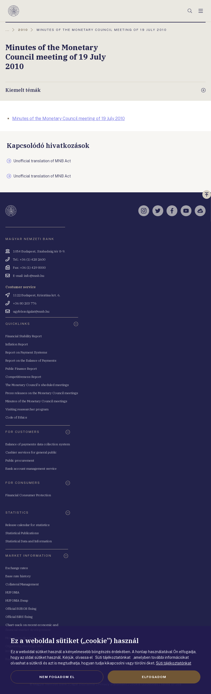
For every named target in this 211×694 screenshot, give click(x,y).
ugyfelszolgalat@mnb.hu (31, 311)
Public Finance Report (21, 369)
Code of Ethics (16, 417)
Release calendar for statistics (27, 525)
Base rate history (18, 576)
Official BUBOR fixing (20, 609)
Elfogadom (154, 677)
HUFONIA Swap (16, 600)
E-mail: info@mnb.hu (28, 276)
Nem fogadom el (57, 677)
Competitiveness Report (23, 377)
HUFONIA (12, 592)
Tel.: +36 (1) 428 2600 (29, 259)
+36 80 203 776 (24, 303)
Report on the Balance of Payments (30, 360)
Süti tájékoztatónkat (173, 663)
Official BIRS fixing (19, 617)
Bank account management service (31, 468)
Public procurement (19, 460)
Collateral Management (22, 584)
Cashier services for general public (31, 452)
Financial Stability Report (23, 336)
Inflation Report (16, 344)
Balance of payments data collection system (37, 444)
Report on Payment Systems (26, 352)
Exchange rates (16, 568)
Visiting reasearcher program (27, 409)
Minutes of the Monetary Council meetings (36, 401)
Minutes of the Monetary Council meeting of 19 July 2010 (68, 118)
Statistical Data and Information (28, 541)
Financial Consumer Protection (28, 495)
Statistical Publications (22, 533)
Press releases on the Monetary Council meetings (41, 393)
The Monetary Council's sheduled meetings (37, 385)
